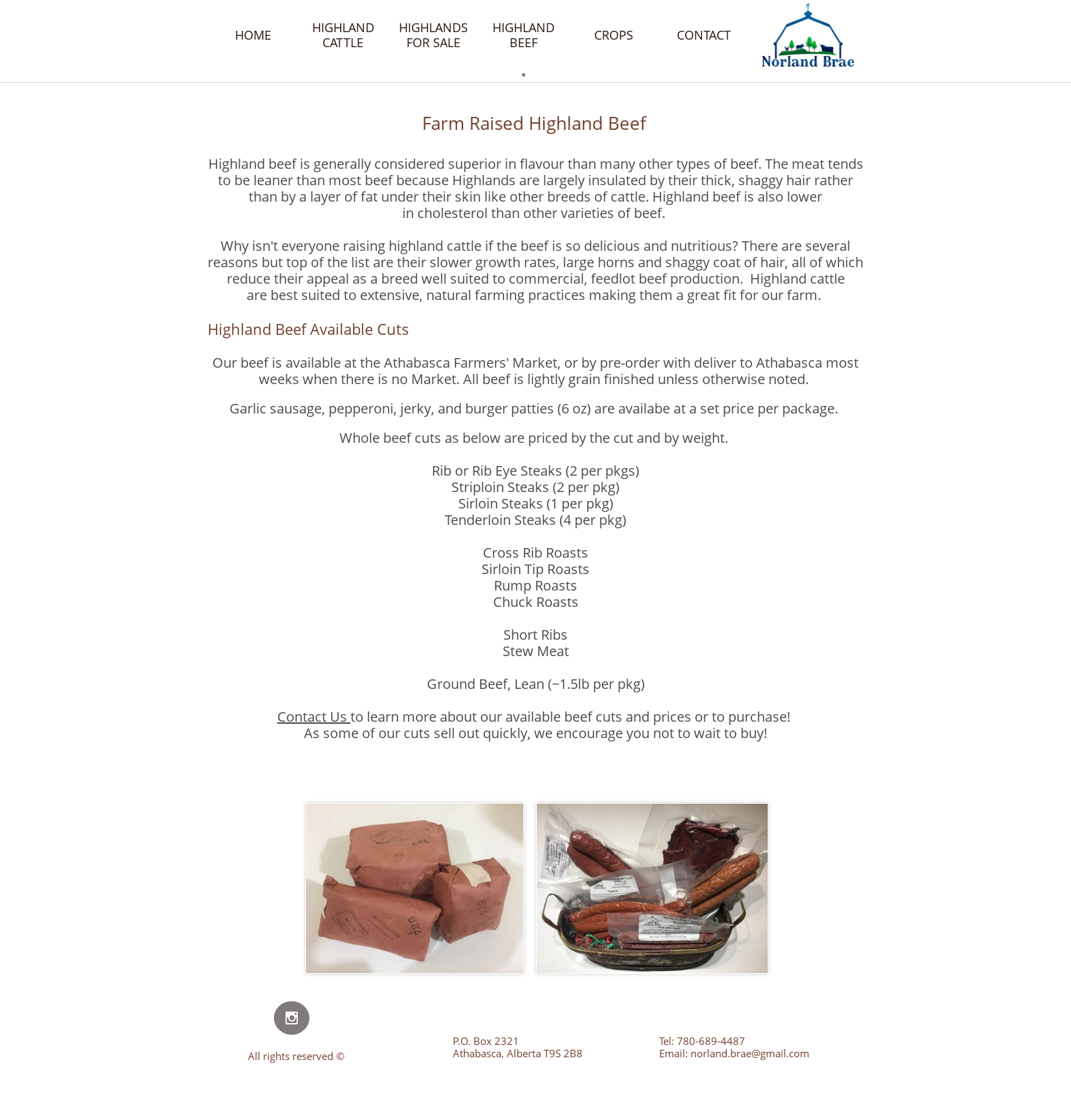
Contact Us (312, 716)
